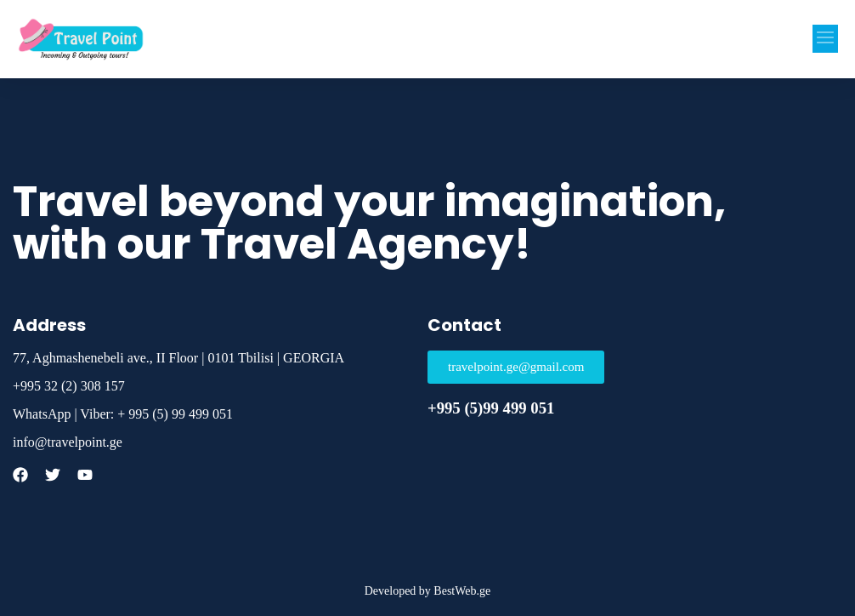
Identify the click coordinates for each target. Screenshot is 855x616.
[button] (825, 39)
